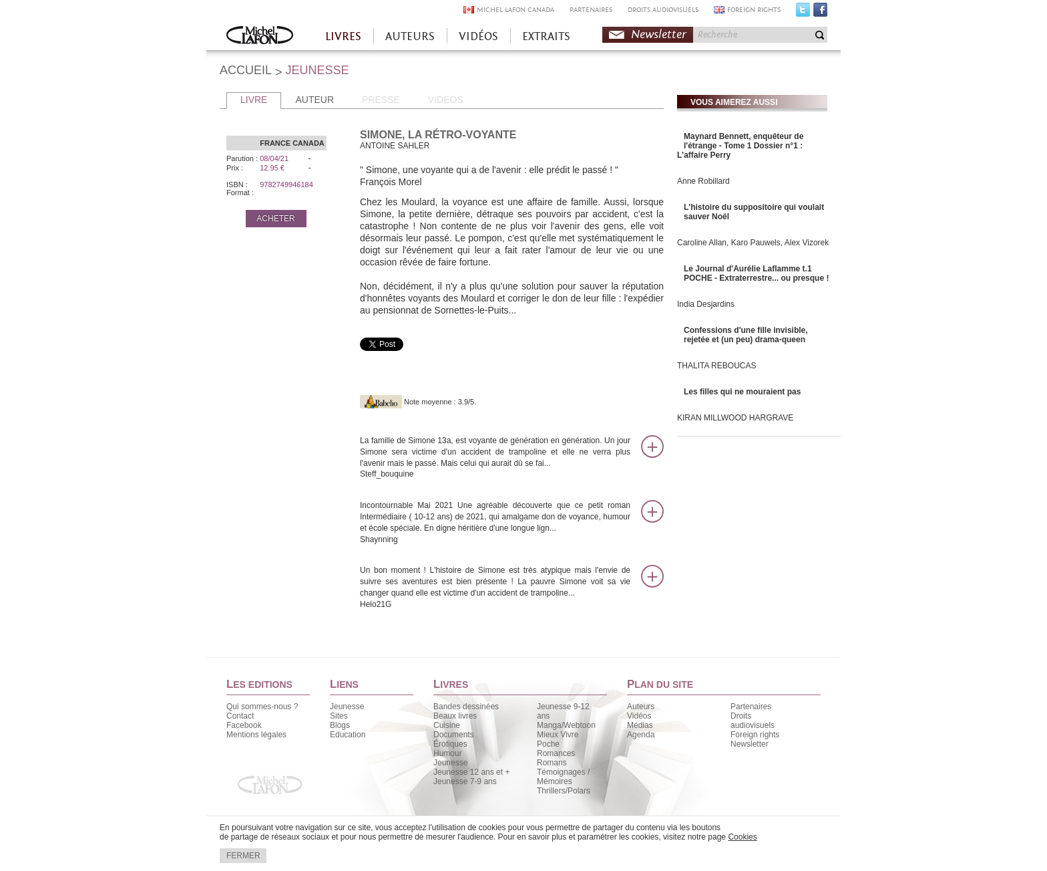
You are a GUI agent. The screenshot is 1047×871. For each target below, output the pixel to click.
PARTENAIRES (591, 9)
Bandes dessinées (466, 706)
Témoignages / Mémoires (563, 776)
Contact (240, 716)
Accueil (259, 36)
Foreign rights (754, 734)
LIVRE (253, 99)
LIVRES (343, 36)
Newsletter (658, 34)
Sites (339, 716)
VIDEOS (445, 99)
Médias (640, 725)
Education (347, 734)
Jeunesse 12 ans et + (471, 772)
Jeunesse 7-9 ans (465, 781)
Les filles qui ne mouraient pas (742, 391)
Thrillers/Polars (563, 790)
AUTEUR (314, 99)
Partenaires (750, 706)
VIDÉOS (478, 36)
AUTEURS (410, 36)
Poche (548, 744)
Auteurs (640, 706)
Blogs (340, 725)
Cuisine (446, 725)
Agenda (640, 734)
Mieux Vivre (557, 734)
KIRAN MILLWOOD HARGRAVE (735, 417)
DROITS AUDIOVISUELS (663, 9)
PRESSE (381, 99)
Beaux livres (455, 716)
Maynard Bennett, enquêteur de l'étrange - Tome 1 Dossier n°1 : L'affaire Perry (740, 146)
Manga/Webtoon (566, 725)
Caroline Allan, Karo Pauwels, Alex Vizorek (753, 242)
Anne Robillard (703, 181)
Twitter (803, 13)
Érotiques (450, 744)
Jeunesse (347, 706)
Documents (453, 734)
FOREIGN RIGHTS (754, 9)
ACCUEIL (246, 70)
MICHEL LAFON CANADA (515, 9)
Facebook (820, 13)
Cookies (742, 837)
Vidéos (639, 716)
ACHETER (275, 218)
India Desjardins (706, 304)
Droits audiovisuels (752, 720)
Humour (447, 753)
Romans (552, 762)
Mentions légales (256, 734)
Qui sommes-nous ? (262, 706)
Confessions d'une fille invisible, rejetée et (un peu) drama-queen (746, 335)
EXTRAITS (546, 36)
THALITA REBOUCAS (716, 365)
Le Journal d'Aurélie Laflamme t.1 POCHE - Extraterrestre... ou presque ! (756, 273)
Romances (556, 753)
